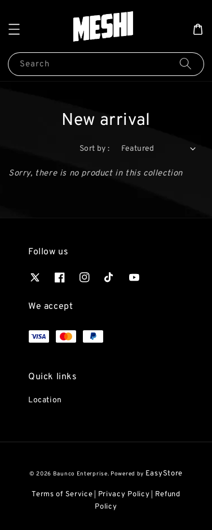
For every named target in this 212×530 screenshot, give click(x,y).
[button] (14, 29)
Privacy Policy (124, 494)
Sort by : (95, 149)
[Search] (185, 64)
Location (45, 400)
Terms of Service (62, 494)
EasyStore (164, 473)
